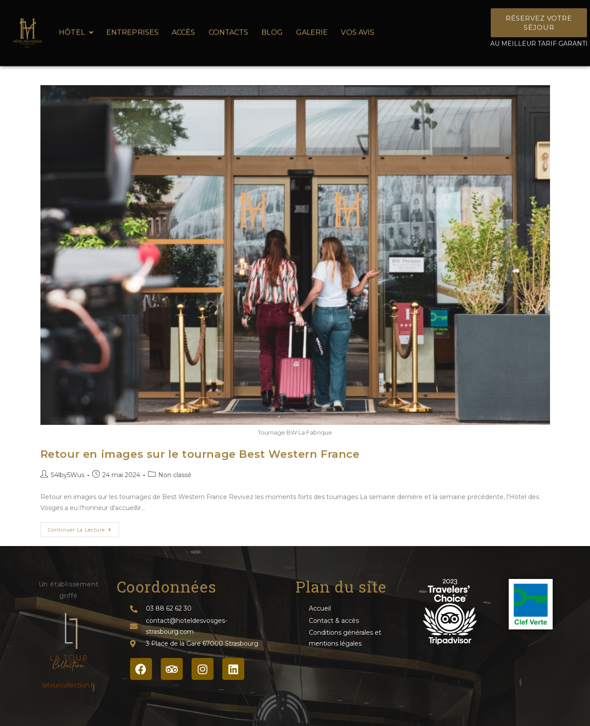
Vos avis (357, 26)
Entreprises (132, 26)
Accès (183, 26)
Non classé (175, 475)
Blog (271, 26)
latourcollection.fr (68, 685)
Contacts (229, 26)
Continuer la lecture (83, 527)
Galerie (312, 26)
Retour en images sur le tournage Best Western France (200, 454)
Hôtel (76, 26)
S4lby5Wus (67, 475)
